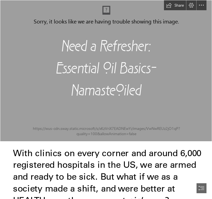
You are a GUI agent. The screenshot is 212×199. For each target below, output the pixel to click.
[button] (175, 5)
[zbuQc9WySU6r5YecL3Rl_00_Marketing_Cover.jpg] (106, 71)
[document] (106, 99)
